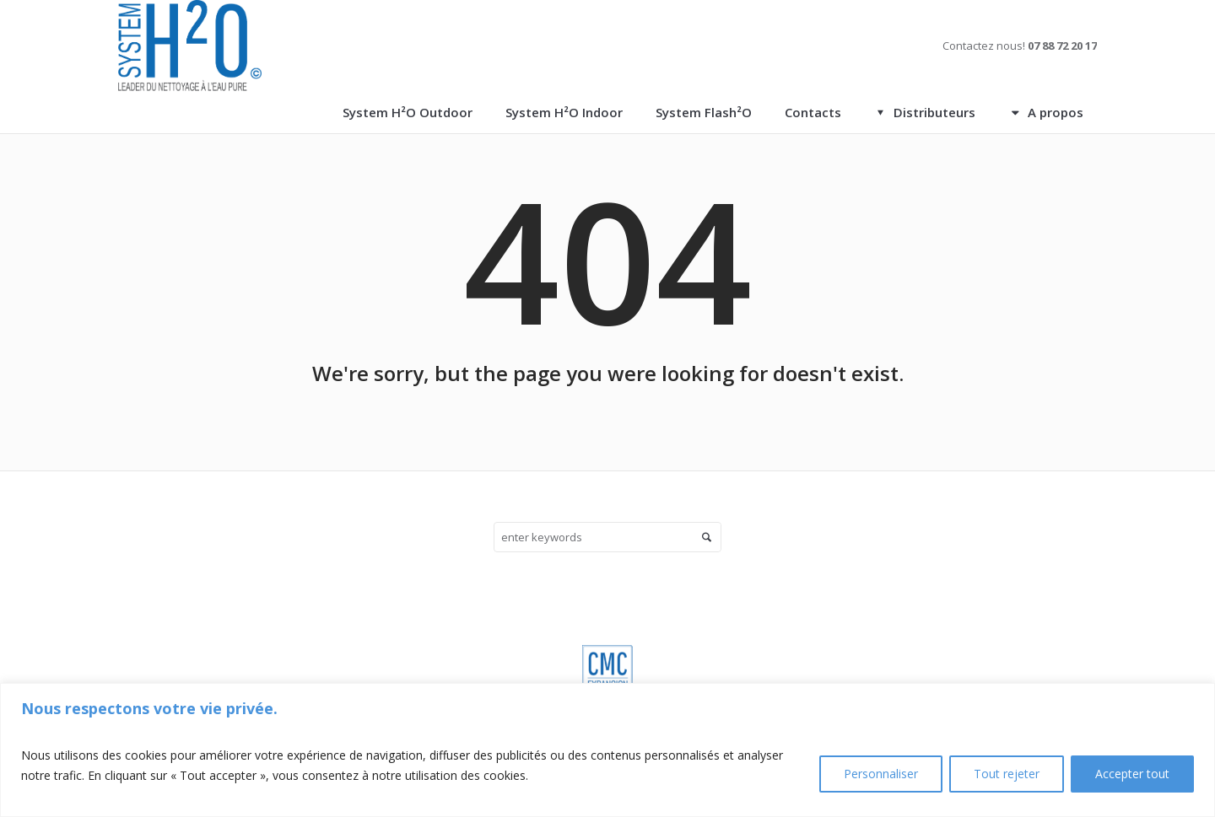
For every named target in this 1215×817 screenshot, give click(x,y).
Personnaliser (881, 774)
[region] (607, 750)
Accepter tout (1132, 774)
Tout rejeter (1007, 774)
